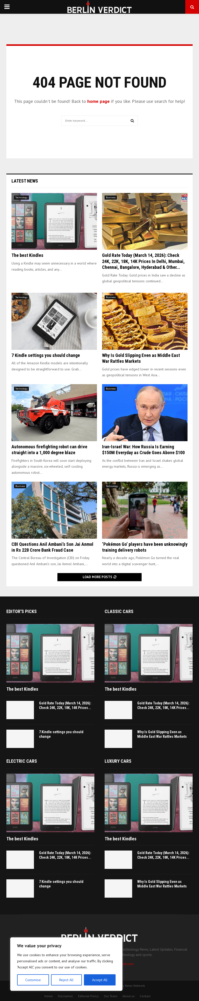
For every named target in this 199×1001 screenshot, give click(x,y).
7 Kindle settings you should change (45, 355)
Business (111, 197)
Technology (21, 197)
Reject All (66, 980)
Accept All (99, 980)
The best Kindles (27, 255)
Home (48, 996)
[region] (66, 964)
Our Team (110, 996)
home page (98, 101)
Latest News (24, 181)
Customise (33, 980)
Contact (145, 996)
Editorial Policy (88, 996)
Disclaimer (65, 996)
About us (128, 996)
